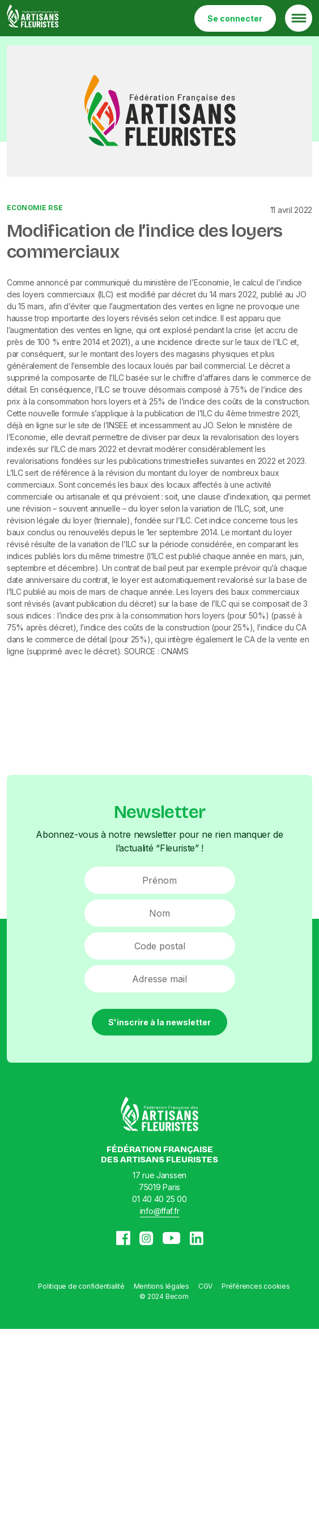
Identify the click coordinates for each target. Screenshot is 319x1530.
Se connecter (234, 18)
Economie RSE (35, 208)
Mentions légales (161, 1286)
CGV (205, 1286)
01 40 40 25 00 (159, 1199)
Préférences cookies (256, 1286)
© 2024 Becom (163, 1296)
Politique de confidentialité (81, 1286)
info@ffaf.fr (160, 1211)
